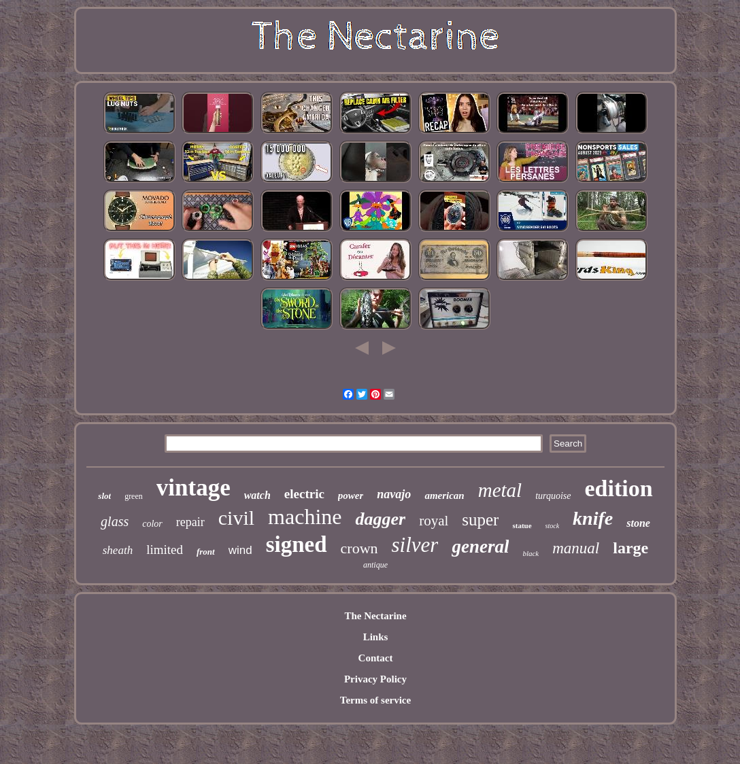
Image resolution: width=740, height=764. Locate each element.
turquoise (553, 496)
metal (500, 490)
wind (240, 550)
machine (304, 516)
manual (575, 548)
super (480, 519)
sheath (118, 550)
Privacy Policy (375, 679)
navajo (394, 494)
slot (104, 496)
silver (415, 545)
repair (190, 522)
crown (359, 548)
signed (296, 544)
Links (375, 636)
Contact (375, 658)
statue (521, 525)
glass (115, 521)
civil (236, 517)
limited (164, 549)
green (133, 496)
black (530, 553)
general (480, 546)
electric (304, 494)
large (630, 548)
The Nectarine (375, 615)
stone (638, 523)
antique (375, 565)
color (152, 524)
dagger (380, 519)
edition (619, 488)
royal (433, 521)
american (444, 495)
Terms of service (375, 700)
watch (257, 495)
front (206, 551)
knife (593, 518)
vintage (193, 487)
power (351, 495)
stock (552, 525)
